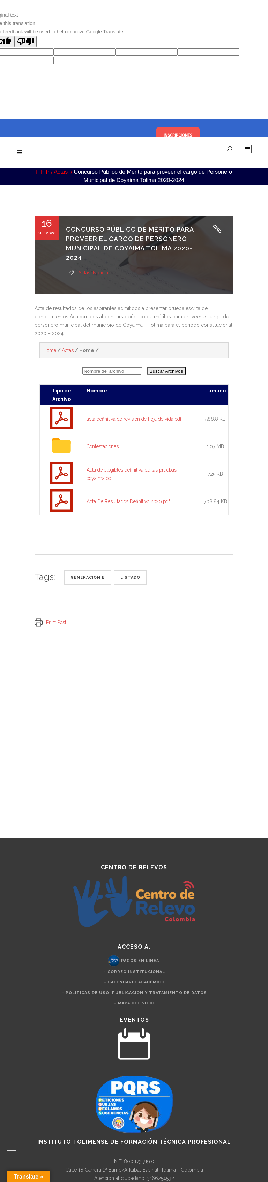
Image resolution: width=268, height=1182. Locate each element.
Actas (61, 172)
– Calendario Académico (134, 982)
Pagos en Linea (140, 960)
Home (49, 350)
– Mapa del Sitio (134, 1003)
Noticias (102, 272)
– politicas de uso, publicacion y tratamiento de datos (134, 992)
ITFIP (43, 172)
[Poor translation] (25, 41)
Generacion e (87, 577)
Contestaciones (103, 446)
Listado (130, 577)
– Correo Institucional (134, 972)
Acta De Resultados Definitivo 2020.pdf (128, 501)
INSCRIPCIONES (178, 135)
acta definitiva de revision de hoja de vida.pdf (134, 419)
